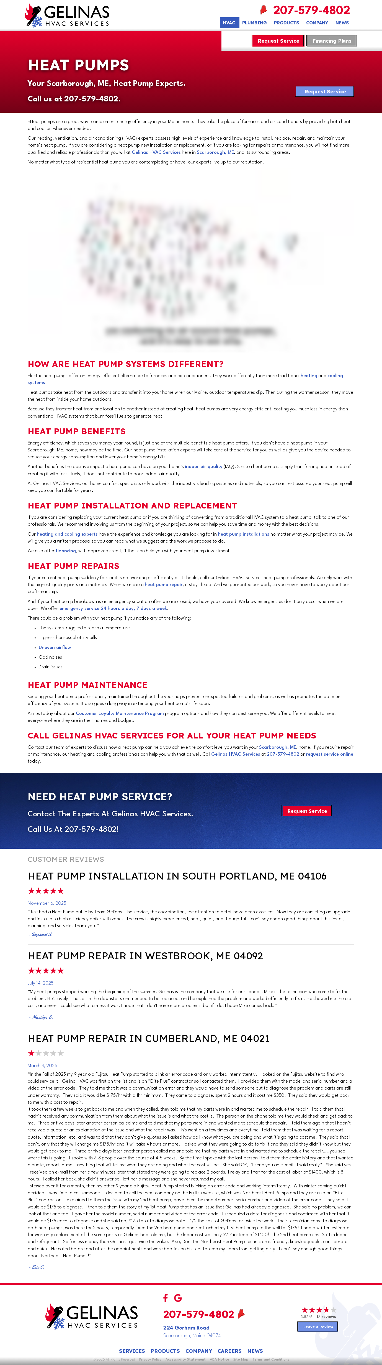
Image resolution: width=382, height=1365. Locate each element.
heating (309, 376)
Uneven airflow (55, 647)
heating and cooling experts (67, 534)
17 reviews (326, 1317)
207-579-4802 (313, 11)
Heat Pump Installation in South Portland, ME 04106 (177, 876)
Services (132, 1351)
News (342, 22)
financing (66, 551)
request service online (329, 754)
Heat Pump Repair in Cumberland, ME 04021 (149, 1038)
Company (317, 22)
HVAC (229, 22)
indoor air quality (204, 466)
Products (286, 22)
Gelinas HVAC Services (156, 152)
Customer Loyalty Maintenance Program (120, 713)
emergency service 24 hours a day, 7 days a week (113, 608)
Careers (230, 1351)
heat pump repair (164, 584)
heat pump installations (243, 534)
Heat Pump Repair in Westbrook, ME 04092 (145, 955)
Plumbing (254, 22)
